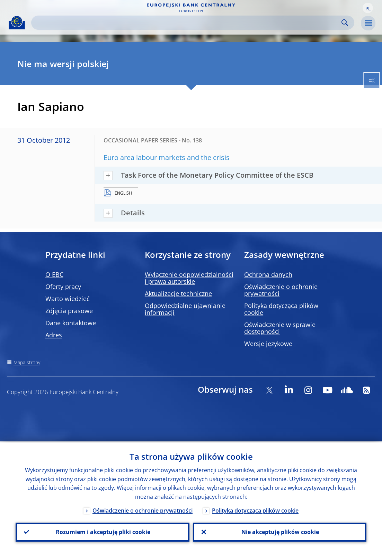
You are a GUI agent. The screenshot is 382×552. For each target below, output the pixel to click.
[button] (368, 8)
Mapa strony (27, 362)
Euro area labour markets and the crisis (167, 157)
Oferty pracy (63, 286)
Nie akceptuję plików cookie (279, 531)
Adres (53, 335)
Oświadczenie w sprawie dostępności (280, 328)
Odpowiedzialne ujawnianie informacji (185, 309)
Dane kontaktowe (70, 323)
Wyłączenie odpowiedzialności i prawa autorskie (189, 278)
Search (344, 23)
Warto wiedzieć (67, 298)
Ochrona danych (268, 274)
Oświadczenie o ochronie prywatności (281, 290)
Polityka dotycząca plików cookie (281, 309)
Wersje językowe (268, 343)
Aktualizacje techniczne (178, 293)
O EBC (54, 274)
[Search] (187, 23)
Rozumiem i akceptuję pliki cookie (102, 531)
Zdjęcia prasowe (69, 311)
